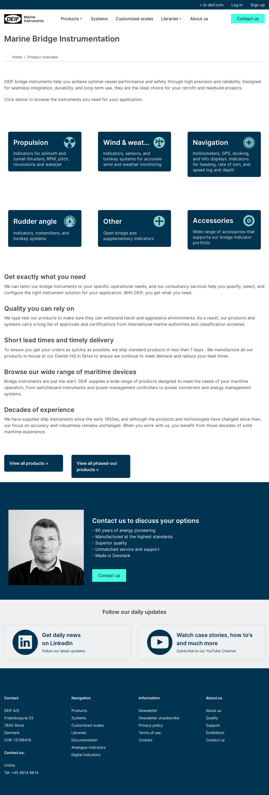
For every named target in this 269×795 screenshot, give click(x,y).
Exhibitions (215, 732)
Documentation (84, 740)
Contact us (248, 18)
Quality (212, 718)
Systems (99, 18)
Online (9, 765)
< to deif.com (211, 4)
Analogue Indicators (88, 747)
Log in (237, 4)
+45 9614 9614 (24, 772)
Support (213, 725)
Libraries (169, 18)
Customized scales (134, 18)
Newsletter (148, 710)
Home (17, 57)
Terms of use (150, 732)
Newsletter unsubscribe (159, 718)
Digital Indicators (85, 754)
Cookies (145, 740)
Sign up (258, 4)
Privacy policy (151, 725)
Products (70, 18)
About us (199, 18)
